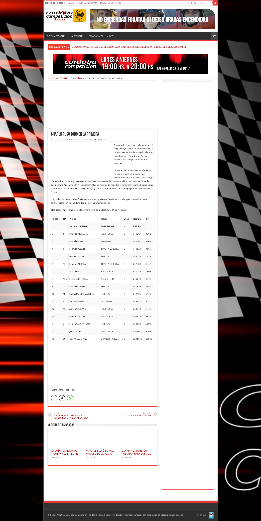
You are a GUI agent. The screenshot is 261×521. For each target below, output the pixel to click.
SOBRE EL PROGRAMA (87, 3)
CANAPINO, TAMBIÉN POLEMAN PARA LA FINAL (136, 452)
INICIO (71, 3)
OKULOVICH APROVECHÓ (134, 414)
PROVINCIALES (96, 36)
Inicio (50, 78)
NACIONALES (77, 36)
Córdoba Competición (63, 139)
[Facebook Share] (54, 398)
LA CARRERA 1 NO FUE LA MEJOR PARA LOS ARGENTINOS (71, 415)
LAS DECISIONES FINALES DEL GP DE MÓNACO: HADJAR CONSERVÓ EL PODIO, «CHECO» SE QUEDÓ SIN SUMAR (129, 47)
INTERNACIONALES (56, 36)
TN (72, 78)
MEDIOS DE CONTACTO (111, 3)
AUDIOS (111, 36)
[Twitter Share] (62, 398)
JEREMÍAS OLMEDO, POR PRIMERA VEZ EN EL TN (65, 452)
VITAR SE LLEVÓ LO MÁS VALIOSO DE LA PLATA (100, 452)
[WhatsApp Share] (70, 398)
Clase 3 (80, 78)
